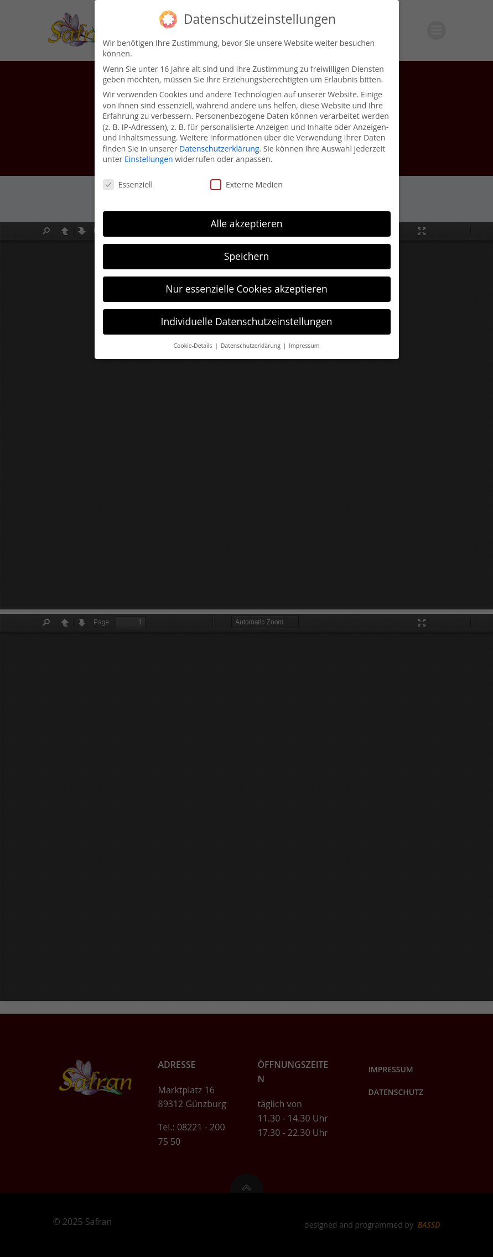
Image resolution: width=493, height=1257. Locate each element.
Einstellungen (148, 159)
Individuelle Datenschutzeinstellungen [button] (247, 321)
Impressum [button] (304, 346)
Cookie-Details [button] (193, 346)
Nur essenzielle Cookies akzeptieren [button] (246, 288)
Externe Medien (246, 184)
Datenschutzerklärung (219, 148)
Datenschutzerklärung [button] (251, 346)
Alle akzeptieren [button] (246, 223)
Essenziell (128, 184)
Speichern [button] (246, 256)
